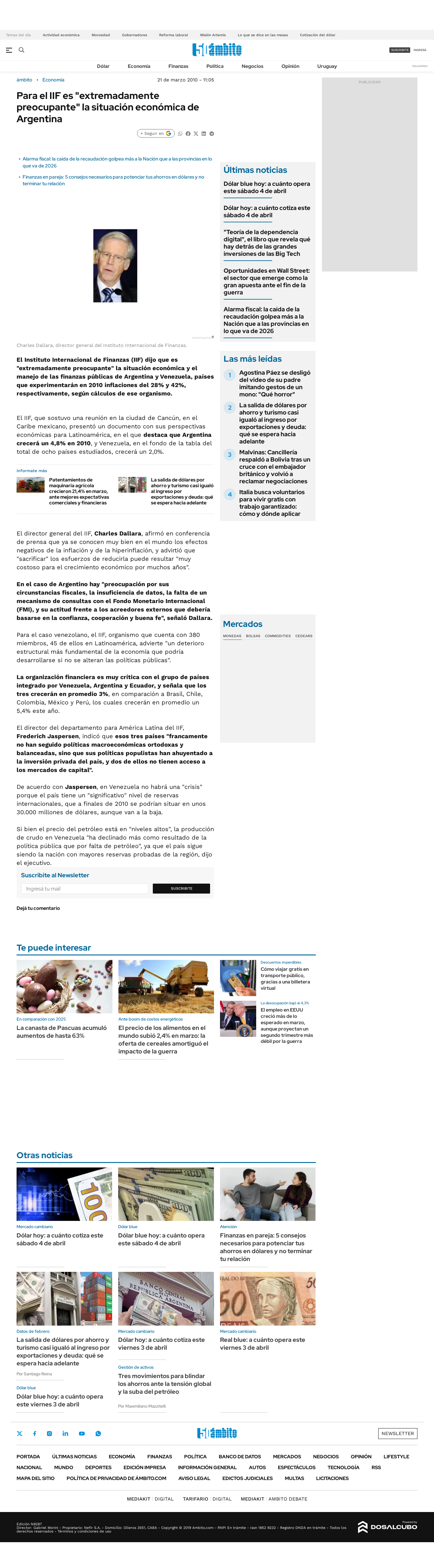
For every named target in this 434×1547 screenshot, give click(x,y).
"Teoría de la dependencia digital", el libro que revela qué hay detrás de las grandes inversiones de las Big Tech (267, 243)
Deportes (98, 1467)
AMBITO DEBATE (274, 1499)
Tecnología (344, 1467)
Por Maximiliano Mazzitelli (142, 1406)
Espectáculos (297, 1467)
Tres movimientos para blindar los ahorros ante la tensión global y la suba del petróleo (164, 1384)
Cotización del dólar (317, 35)
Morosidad (101, 35)
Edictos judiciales (247, 1478)
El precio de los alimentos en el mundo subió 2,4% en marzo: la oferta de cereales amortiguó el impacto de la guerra (163, 1039)
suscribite (400, 50)
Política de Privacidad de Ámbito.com (116, 1478)
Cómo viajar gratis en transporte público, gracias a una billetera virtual (285, 978)
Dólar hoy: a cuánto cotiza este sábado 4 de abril (267, 211)
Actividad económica (61, 35)
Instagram (49, 1433)
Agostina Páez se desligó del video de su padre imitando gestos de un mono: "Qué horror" (274, 383)
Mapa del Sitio (36, 1478)
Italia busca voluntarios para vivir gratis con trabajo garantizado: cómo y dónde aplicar (272, 503)
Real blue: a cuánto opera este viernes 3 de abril (262, 1344)
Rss (376, 1467)
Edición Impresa (145, 1467)
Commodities (278, 636)
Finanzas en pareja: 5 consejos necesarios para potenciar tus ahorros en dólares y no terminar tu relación (266, 1247)
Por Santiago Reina (34, 1374)
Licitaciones (332, 1478)
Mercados (287, 1456)
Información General (207, 1467)
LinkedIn (65, 1433)
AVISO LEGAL (194, 1478)
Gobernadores (134, 35)
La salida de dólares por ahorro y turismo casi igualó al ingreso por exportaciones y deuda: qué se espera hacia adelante (273, 423)
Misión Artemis (213, 35)
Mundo (63, 1467)
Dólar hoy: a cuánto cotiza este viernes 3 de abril (161, 1344)
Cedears (304, 636)
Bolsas (253, 636)
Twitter (20, 1433)
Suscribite (182, 888)
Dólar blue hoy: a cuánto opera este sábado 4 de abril (267, 187)
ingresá (420, 50)
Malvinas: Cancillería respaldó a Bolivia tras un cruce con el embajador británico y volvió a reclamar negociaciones (274, 466)
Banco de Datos (240, 1456)
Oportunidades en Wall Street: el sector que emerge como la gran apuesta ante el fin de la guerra (267, 281)
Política (215, 66)
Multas (294, 1478)
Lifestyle (396, 1456)
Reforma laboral (173, 35)
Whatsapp (98, 1433)
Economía (139, 66)
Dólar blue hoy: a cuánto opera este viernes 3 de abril (60, 1400)
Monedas (232, 636)
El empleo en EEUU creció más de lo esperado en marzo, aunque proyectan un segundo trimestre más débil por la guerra (287, 1025)
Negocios (252, 66)
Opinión (290, 66)
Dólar (103, 66)
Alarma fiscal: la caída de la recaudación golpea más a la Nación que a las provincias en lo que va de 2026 (266, 320)
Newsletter (420, 66)
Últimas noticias (74, 1456)
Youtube (82, 1433)
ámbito (24, 80)
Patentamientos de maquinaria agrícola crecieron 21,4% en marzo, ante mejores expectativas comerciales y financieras (79, 491)
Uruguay (327, 66)
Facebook (34, 1433)
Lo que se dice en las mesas (263, 35)
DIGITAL (150, 1499)
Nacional (29, 1467)
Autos (257, 1467)
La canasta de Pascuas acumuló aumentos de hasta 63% (62, 1032)
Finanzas (178, 66)
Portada (28, 1456)
